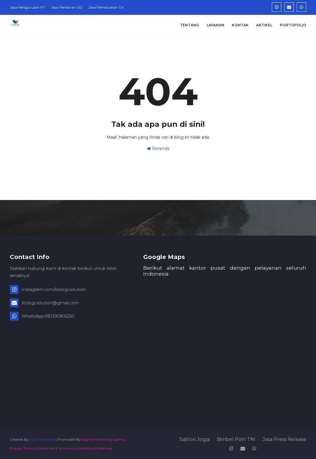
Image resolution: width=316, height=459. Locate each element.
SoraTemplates (42, 439)
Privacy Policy (22, 448)
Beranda (158, 148)
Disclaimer (46, 448)
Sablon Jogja (194, 439)
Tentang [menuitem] (189, 25)
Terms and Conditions (76, 448)
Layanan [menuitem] (215, 25)
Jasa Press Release (284, 439)
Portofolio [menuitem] (293, 25)
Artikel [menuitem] (264, 25)
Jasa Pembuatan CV (106, 7)
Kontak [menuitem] (240, 25)
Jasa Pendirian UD (66, 7)
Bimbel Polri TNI (236, 439)
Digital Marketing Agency (104, 439)
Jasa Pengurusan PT (27, 7)
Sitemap (104, 448)
